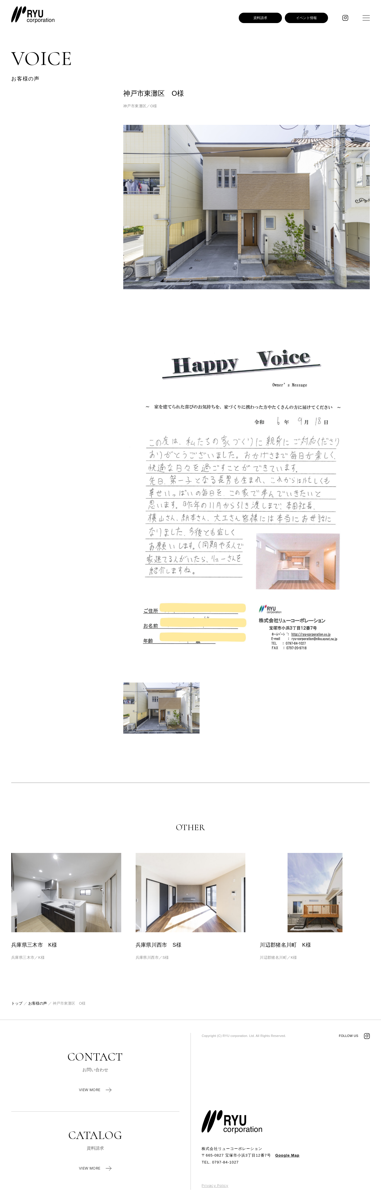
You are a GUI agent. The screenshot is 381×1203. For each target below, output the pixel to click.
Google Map (287, 1155)
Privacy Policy (215, 1186)
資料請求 (260, 18)
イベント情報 (306, 18)
